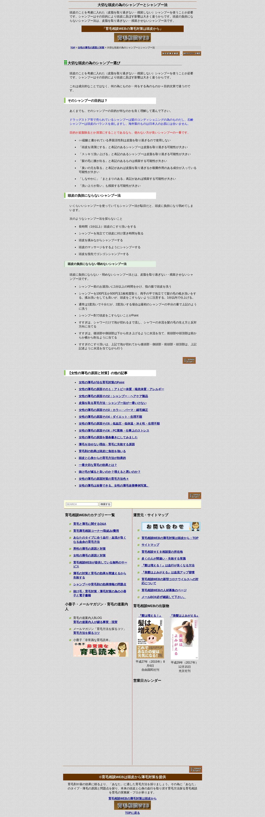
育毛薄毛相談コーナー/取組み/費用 (96, 530)
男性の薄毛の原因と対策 (89, 548)
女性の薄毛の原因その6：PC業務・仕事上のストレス (114, 430)
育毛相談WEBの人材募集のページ (164, 590)
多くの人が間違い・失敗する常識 (164, 558)
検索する (105, 504)
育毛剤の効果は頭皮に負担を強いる (102, 451)
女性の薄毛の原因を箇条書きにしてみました (108, 437)
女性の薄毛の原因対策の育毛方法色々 (104, 478)
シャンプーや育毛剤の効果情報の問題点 (99, 584)
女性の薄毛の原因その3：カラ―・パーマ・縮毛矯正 (113, 410)
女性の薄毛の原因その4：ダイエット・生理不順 (110, 416)
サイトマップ (150, 544)
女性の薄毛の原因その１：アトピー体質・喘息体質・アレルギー (121, 389)
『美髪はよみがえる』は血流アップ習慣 (168, 572)
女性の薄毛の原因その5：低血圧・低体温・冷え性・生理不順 (119, 423)
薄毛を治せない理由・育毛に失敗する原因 (107, 444)
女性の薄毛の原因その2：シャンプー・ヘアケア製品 (113, 396)
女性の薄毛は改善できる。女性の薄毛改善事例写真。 (114, 485)
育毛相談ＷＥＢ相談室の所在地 (162, 551)
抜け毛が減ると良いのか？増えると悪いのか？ (110, 471)
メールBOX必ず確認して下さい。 (164, 597)
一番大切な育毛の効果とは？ (98, 465)
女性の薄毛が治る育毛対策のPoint (101, 382)
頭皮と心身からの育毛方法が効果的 (102, 458)
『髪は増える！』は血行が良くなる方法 (168, 565)
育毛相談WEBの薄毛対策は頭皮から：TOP (170, 538)
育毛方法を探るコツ (86, 633)
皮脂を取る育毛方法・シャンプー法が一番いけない (112, 403)
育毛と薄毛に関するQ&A (89, 523)
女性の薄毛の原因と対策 (89, 555)
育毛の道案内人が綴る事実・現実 (95, 622)
